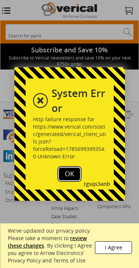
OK (69, 173)
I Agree (113, 247)
